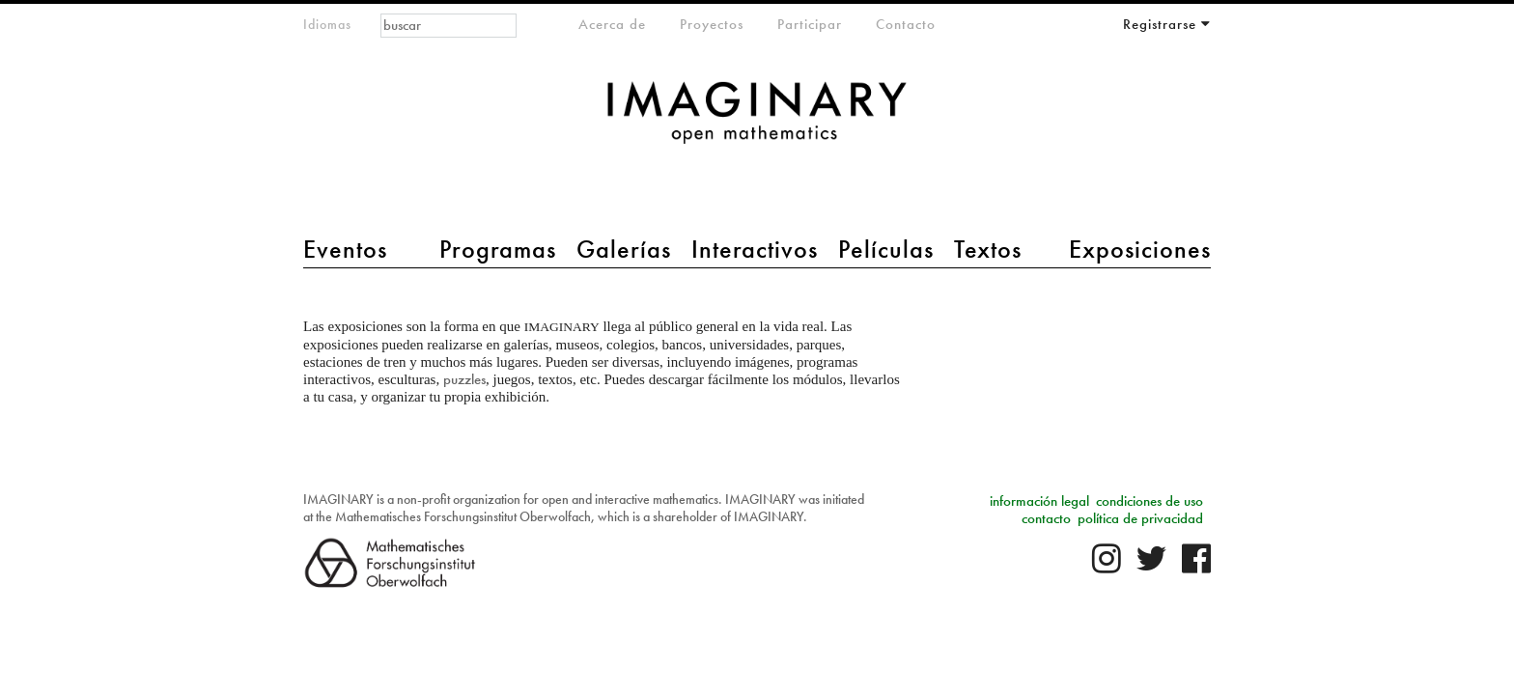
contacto (1046, 518)
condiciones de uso (1149, 501)
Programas (497, 249)
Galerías (623, 249)
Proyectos (711, 24)
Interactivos (754, 249)
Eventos (345, 249)
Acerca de (612, 24)
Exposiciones (1140, 249)
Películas (886, 249)
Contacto (906, 24)
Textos (988, 249)
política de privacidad (1140, 518)
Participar (809, 24)
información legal (1039, 501)
